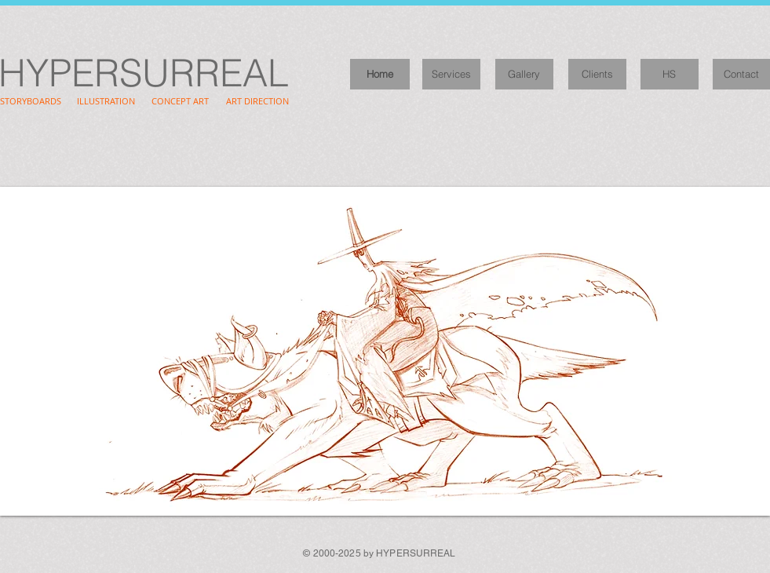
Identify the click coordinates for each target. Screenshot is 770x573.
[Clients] (597, 74)
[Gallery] (524, 74)
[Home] (380, 74)
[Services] (451, 74)
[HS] (669, 74)
